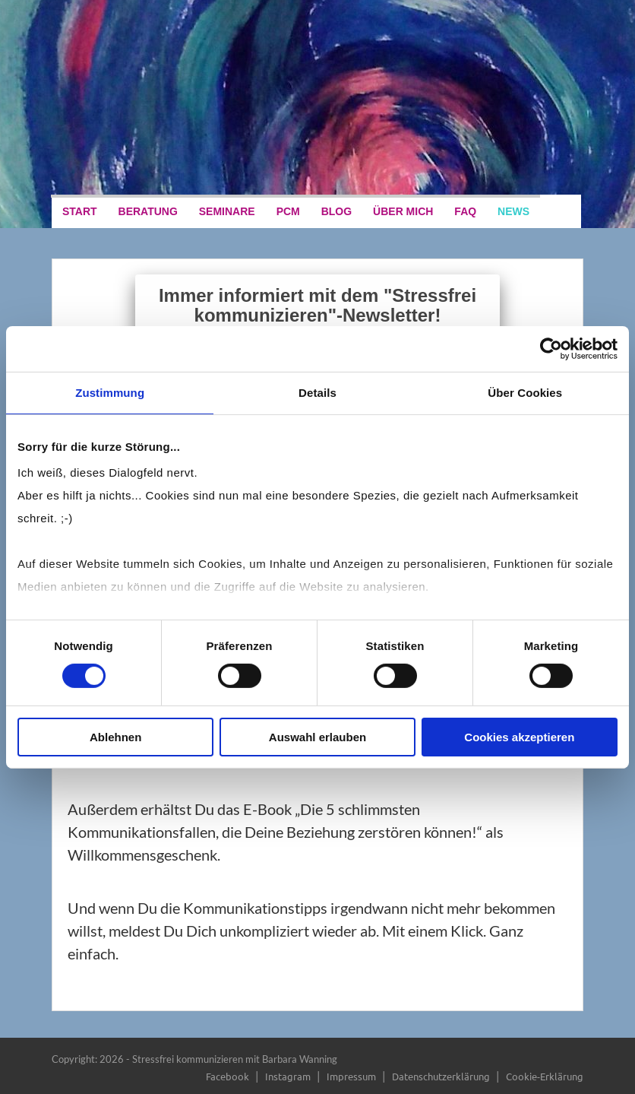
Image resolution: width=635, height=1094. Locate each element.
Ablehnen (115, 737)
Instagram (288, 1076)
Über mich (403, 211)
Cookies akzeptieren (519, 737)
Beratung (148, 211)
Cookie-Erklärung (544, 1076)
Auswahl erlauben (317, 737)
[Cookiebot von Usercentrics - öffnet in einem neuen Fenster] (551, 348)
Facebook (227, 1076)
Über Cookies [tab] (525, 391)
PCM (288, 211)
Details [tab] (317, 391)
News (513, 211)
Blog (336, 211)
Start (79, 211)
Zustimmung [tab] (109, 391)
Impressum (351, 1076)
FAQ (465, 211)
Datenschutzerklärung (441, 1076)
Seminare (227, 211)
